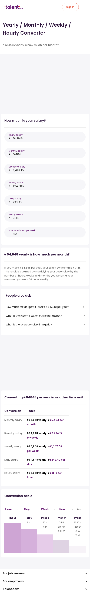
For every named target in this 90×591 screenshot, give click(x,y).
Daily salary (15, 198)
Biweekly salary (17, 166)
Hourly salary (16, 214)
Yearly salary (16, 134)
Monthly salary (17, 150)
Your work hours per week (22, 230)
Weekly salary (16, 182)
